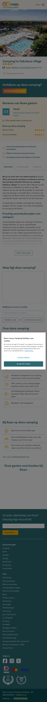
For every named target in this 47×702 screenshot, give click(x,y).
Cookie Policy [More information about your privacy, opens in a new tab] (28, 351)
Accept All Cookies (23, 364)
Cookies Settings (23, 357)
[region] (23, 351)
